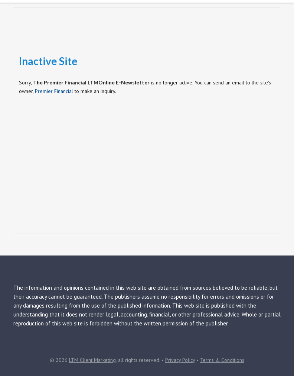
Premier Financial (54, 91)
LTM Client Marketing (92, 360)
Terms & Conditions (222, 360)
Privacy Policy (180, 360)
